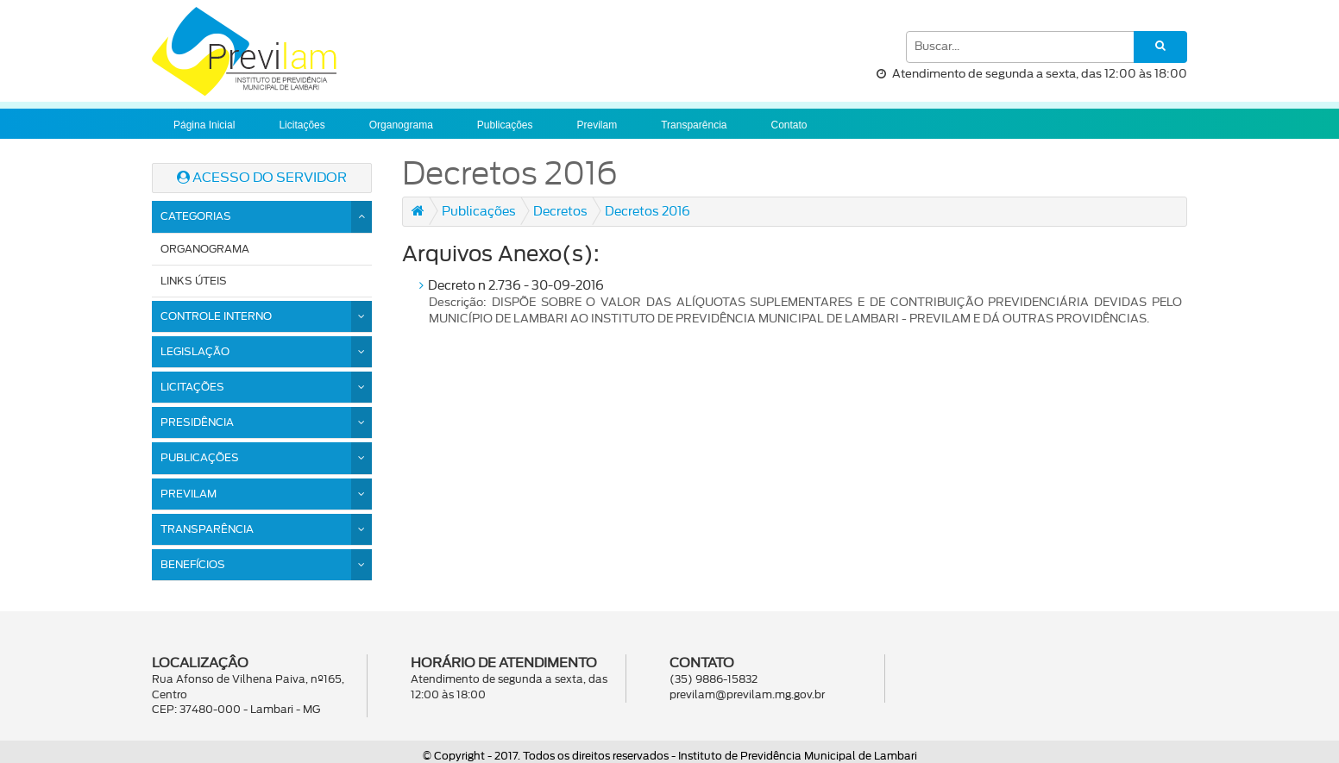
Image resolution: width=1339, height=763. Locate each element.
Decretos (560, 212)
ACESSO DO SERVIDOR (262, 177)
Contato (788, 125)
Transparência (693, 125)
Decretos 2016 (647, 212)
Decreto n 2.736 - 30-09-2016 (800, 304)
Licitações (301, 125)
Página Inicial (204, 125)
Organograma (401, 125)
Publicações (505, 125)
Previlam (597, 125)
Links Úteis (193, 281)
